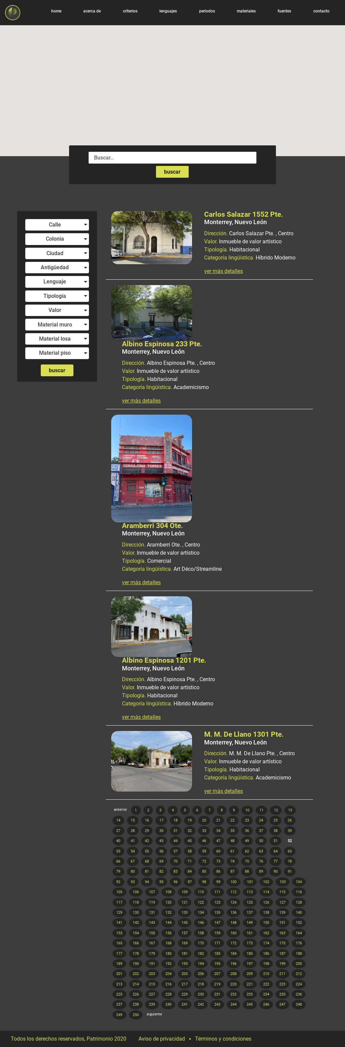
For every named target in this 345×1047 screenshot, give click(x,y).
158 (201, 933)
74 (232, 861)
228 (168, 994)
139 (282, 912)
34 (218, 831)
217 (185, 984)
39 (290, 831)
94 (147, 882)
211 (282, 974)
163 (282, 933)
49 (247, 841)
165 (119, 943)
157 (185, 933)
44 (176, 841)
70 (176, 861)
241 (185, 1004)
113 (250, 892)
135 (217, 912)
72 (204, 861)
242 (201, 1004)
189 (119, 964)
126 (266, 902)
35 (232, 831)
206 (201, 974)
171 (217, 943)
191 (152, 964)
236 (299, 994)
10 (247, 810)
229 (185, 994)
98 (204, 882)
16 (147, 820)
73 (218, 861)
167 (152, 943)
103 (283, 882)
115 (282, 892)
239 (152, 1004)
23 (247, 820)
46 (204, 841)
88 (247, 871)
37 (261, 831)
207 (217, 974)
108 (168, 892)
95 (161, 882)
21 (218, 820)
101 (250, 882)
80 (133, 871)
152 (299, 922)
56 (161, 851)
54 (133, 851)
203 (152, 974)
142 (136, 922)
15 (133, 820)
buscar (172, 172)
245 (250, 1004)
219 (217, 984)
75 (247, 861)
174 (266, 943)
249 (119, 1015)
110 (201, 892)
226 (136, 994)
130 (136, 912)
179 (152, 953)
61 (232, 851)
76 (261, 861)
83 (176, 871)
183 (217, 953)
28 (133, 831)
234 (266, 994)
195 (217, 964)
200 (299, 964)
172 (233, 943)
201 (119, 974)
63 (261, 851)
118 (136, 902)
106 (136, 892)
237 (119, 1004)
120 (168, 902)
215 (152, 984)
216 (168, 984)
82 (161, 871)
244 (233, 1004)
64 (276, 851)
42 (147, 841)
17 (161, 820)
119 (152, 902)
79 (118, 871)
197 (250, 964)
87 (232, 871)
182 (201, 953)
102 (266, 882)
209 (250, 974)
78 (290, 861)
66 (118, 861)
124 (233, 902)
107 (152, 892)
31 (176, 831)
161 (250, 933)
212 (299, 974)
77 (276, 861)
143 (152, 922)
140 (299, 912)
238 (136, 1004)
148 (233, 922)
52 (290, 841)
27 (118, 831)
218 (201, 984)
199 (282, 964)
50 (261, 841)
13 (290, 810)
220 (233, 984)
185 (250, 953)
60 (218, 851)
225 (119, 994)
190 (136, 964)
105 (119, 892)
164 (299, 933)
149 (250, 922)
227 (152, 994)
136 (233, 912)
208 (233, 974)
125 (250, 902)
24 (261, 820)
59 (204, 851)
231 (217, 994)
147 (217, 922)
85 (204, 871)
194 (201, 964)
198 (266, 964)
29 (147, 831)
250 (136, 1015)
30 (161, 831)
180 (168, 953)
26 (290, 820)
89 (261, 871)
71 (190, 861)
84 (190, 871)
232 (233, 994)
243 (217, 1004)
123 (217, 902)
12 (276, 810)
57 (176, 851)
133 (185, 912)
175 (282, 943)
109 (185, 892)
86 (218, 871)
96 (176, 882)
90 (276, 871)
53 (118, 851)
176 (299, 943)
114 (266, 892)
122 (201, 902)
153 (119, 933)
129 (119, 912)
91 (290, 871)
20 (204, 820)
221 (250, 984)
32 (190, 831)
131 (152, 912)
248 (299, 1004)
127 (282, 902)
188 (299, 953)
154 (136, 933)
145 (185, 922)
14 (118, 820)
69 (161, 861)
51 (276, 841)
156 (168, 933)
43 (161, 841)
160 (233, 933)
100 (233, 882)
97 (190, 882)
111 (217, 892)
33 (204, 831)
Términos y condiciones (223, 1039)
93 (133, 882)
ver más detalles (223, 271)
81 (147, 871)
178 (136, 953)
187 (282, 953)
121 (185, 902)
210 (266, 974)
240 (168, 1004)
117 (119, 902)
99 (218, 882)
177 (119, 953)
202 (136, 974)
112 (233, 892)
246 (266, 1004)
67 (133, 861)
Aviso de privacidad (161, 1039)
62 (247, 851)
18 (176, 820)
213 (119, 984)
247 (282, 1004)
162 (266, 933)
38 (276, 831)
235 (282, 994)
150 (266, 922)
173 (250, 943)
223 (282, 984)
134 (201, 912)
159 (217, 933)
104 (299, 882)
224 (299, 984)
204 (168, 974)
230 (201, 994)
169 (185, 943)
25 (276, 820)
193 (185, 964)
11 (261, 810)
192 (168, 964)
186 (266, 953)
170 (201, 943)
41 (133, 841)
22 (232, 820)
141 (119, 922)
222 (266, 984)
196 (233, 964)
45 (190, 841)
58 (190, 851)
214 (136, 984)
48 (232, 841)
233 (250, 994)
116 (299, 892)
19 (190, 820)
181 (185, 953)
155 (152, 933)
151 (282, 922)
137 (250, 912)
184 (233, 953)
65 (290, 851)
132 (168, 912)
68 (147, 861)
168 (168, 943)
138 (266, 912)
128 (299, 902)
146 (201, 922)
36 (247, 831)
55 (147, 851)
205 (185, 974)
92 (118, 882)
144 (168, 922)
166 (136, 943)
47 (218, 841)
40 (118, 841)
